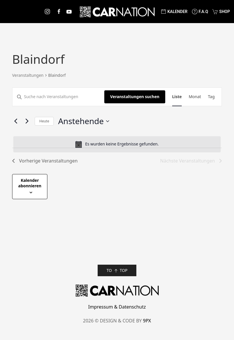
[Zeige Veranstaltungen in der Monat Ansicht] (195, 97)
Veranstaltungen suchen (134, 96)
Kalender (174, 11)
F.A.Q (200, 11)
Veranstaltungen (28, 75)
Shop (221, 11)
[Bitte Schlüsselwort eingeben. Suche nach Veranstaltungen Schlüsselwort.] (58, 97)
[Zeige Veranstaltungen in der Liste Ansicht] (177, 97)
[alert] (117, 144)
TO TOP (117, 271)
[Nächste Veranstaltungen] (26, 121)
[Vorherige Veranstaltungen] (15, 121)
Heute (44, 121)
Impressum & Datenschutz (117, 307)
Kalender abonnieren (29, 183)
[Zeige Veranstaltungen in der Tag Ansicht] (211, 97)
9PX (147, 320)
